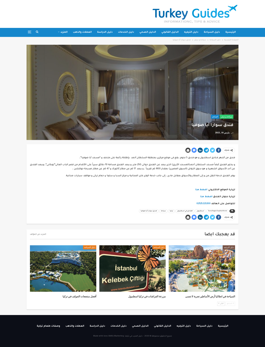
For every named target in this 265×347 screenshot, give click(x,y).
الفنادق (215, 116)
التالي (221, 303)
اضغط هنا (201, 189)
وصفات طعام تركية (48, 326)
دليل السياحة (212, 32)
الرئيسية (230, 32)
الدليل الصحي (147, 32)
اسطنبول (200, 211)
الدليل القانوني (170, 32)
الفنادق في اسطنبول (185, 211)
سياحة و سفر (226, 116)
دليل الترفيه (191, 32)
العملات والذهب (82, 32)
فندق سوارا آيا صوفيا (149, 211)
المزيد (64, 32)
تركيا (171, 211)
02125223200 (203, 203)
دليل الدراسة (105, 32)
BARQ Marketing (116, 336)
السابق (230, 303)
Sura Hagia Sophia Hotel (217, 211)
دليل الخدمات (126, 32)
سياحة (163, 211)
